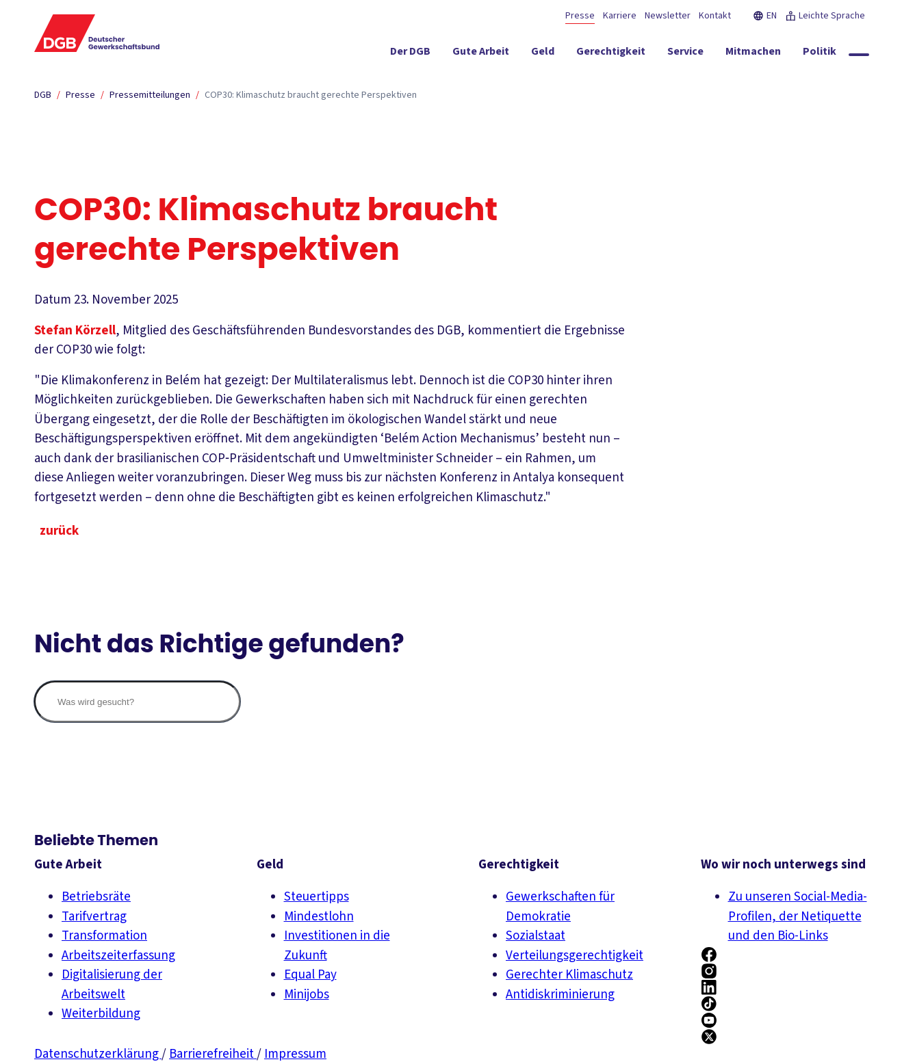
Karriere (619, 16)
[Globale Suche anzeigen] (859, 54)
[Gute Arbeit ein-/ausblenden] (480, 54)
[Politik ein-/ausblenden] (819, 54)
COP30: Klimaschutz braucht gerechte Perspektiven (311, 95)
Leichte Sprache (825, 16)
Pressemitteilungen (149, 95)
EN (765, 16)
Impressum (295, 1054)
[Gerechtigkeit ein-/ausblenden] (610, 54)
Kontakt (715, 16)
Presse (580, 16)
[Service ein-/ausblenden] (685, 54)
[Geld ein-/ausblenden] (542, 54)
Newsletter (668, 16)
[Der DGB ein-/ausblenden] (410, 54)
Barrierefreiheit (213, 1054)
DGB (42, 95)
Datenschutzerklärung (98, 1054)
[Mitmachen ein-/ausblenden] (753, 54)
